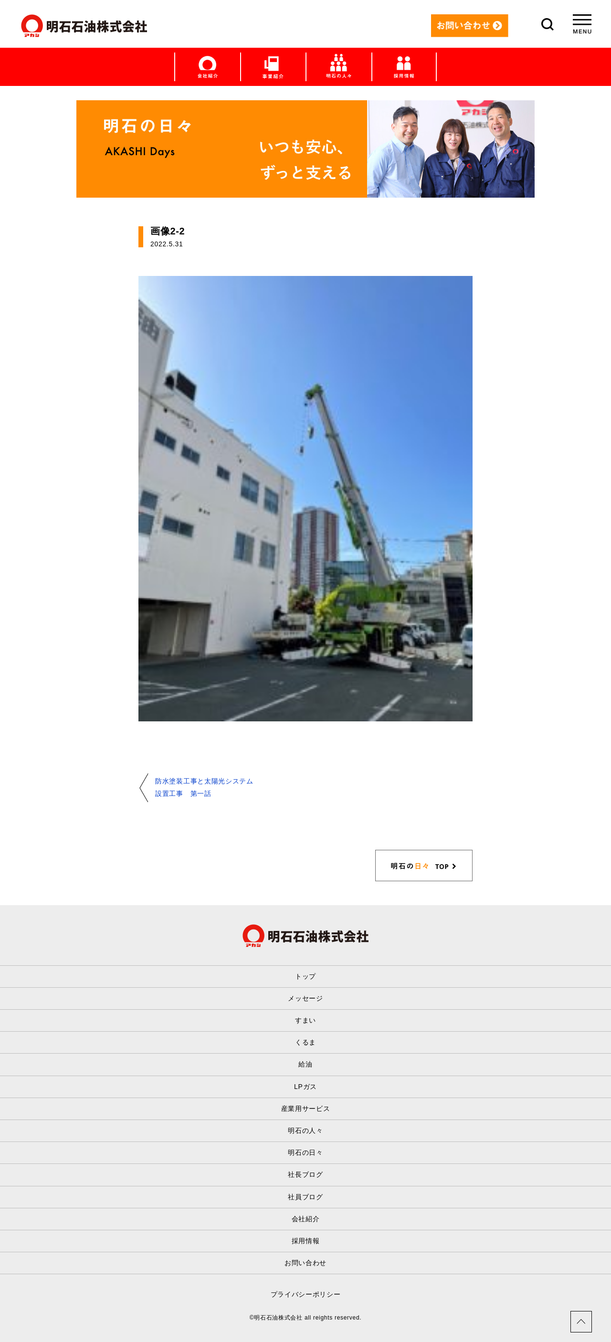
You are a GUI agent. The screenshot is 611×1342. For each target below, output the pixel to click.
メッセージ (305, 998)
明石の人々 (305, 1130)
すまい (305, 1020)
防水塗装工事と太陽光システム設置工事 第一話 (204, 787)
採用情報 (306, 1241)
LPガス (305, 1086)
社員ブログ (305, 1197)
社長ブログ (305, 1174)
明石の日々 (305, 1152)
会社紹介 (306, 1219)
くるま (305, 1042)
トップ (305, 976)
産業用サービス (305, 1108)
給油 (305, 1064)
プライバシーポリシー (306, 1294)
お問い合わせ (305, 1263)
